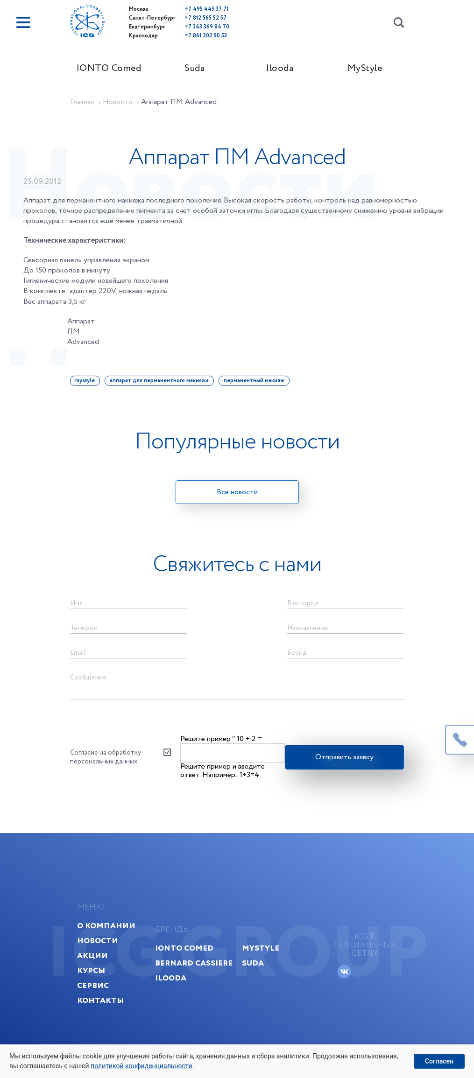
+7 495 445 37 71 (206, 9)
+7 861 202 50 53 (205, 36)
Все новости (237, 492)
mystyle (85, 381)
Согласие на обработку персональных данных (105, 757)
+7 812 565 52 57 (205, 18)
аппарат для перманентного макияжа (159, 381)
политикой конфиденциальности (141, 1066)
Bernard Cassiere (194, 963)
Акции (92, 955)
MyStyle (364, 68)
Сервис (93, 985)
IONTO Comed (109, 68)
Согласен (439, 1061)
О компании (106, 925)
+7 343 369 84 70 (206, 27)
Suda (194, 68)
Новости (97, 940)
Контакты (100, 1000)
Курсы (91, 970)
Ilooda (279, 68)
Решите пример (207, 739)
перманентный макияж (254, 381)
